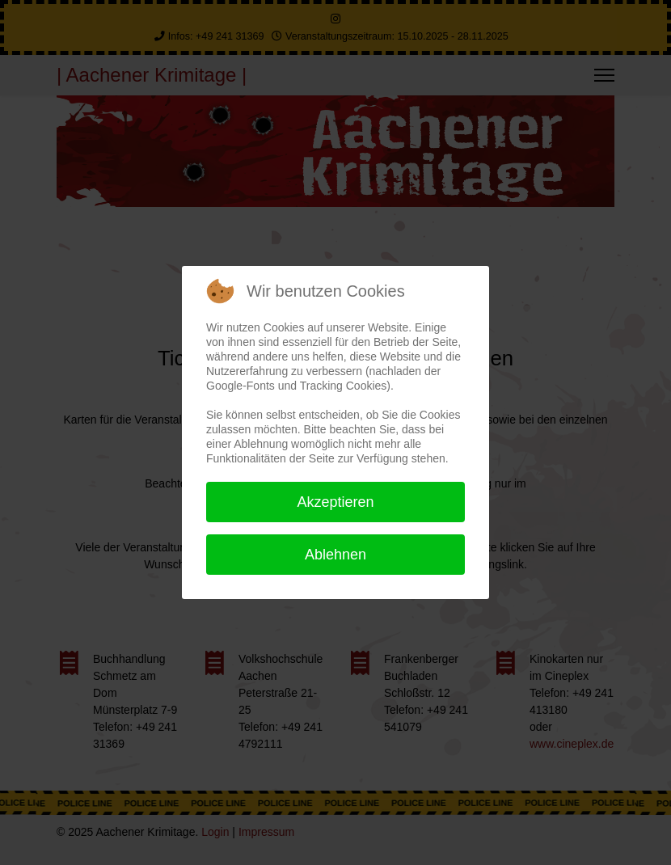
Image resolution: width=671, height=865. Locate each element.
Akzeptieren (335, 502)
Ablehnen (335, 554)
